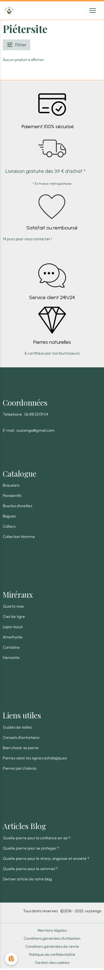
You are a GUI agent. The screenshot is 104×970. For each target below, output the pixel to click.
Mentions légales (52, 930)
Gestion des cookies (52, 962)
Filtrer (16, 44)
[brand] (10, 10)
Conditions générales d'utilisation (52, 938)
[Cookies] (11, 959)
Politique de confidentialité (52, 954)
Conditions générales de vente (52, 946)
